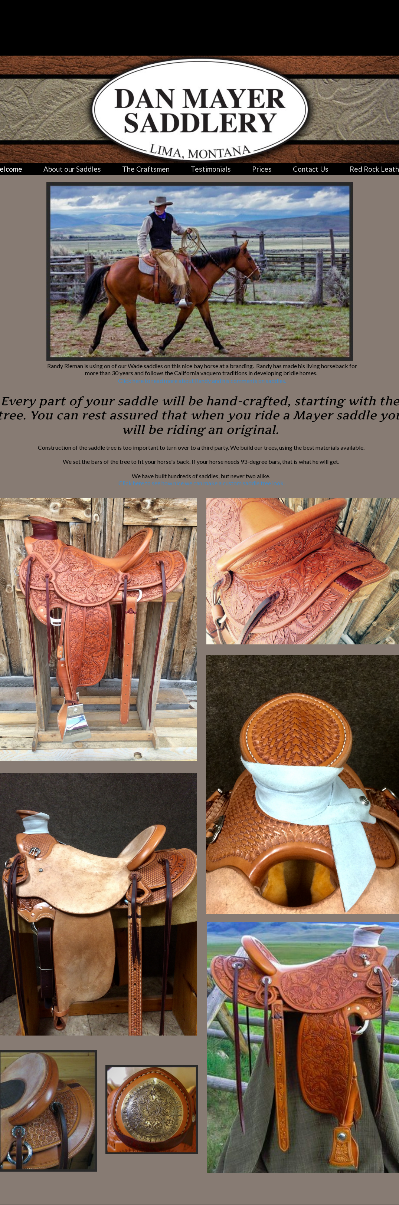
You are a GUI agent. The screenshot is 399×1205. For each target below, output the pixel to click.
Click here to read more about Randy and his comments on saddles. (202, 380)
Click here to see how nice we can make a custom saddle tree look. (201, 482)
